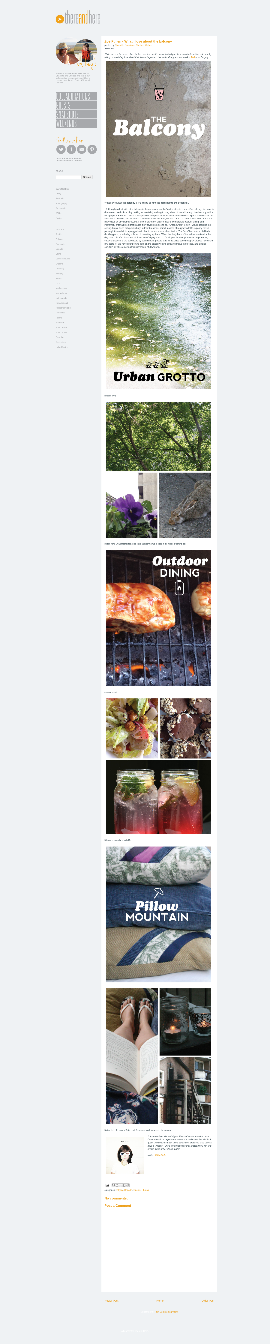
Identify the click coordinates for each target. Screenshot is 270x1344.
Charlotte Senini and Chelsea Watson (133, 45)
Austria (59, 234)
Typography (61, 208)
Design (59, 193)
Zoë (193, 57)
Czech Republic (63, 259)
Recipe (59, 218)
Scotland (60, 322)
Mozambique (62, 293)
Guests (137, 1190)
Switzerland (61, 342)
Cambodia (60, 244)
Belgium (59, 239)
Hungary (60, 273)
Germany (60, 268)
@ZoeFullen (161, 1155)
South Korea (61, 332)
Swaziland (60, 337)
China (58, 254)
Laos (58, 283)
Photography (61, 203)
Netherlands (61, 298)
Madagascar (61, 288)
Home (160, 1300)
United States (62, 347)
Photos (145, 1190)
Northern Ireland (63, 308)
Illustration (60, 198)
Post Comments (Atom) (166, 1312)
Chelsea (72, 76)
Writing (59, 213)
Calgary (119, 1190)
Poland (59, 318)
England (59, 264)
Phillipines (60, 313)
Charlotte (60, 76)
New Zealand (62, 303)
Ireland (59, 278)
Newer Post (111, 1300)
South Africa (61, 327)
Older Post (208, 1300)
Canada (128, 1190)
